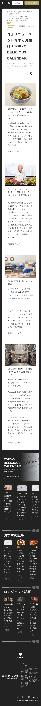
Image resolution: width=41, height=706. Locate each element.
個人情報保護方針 (26, 671)
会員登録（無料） (32, 3)
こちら (15, 151)
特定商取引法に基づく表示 (26, 684)
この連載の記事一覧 (12, 477)
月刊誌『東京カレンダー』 (33, 669)
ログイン (18, 3)
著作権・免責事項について (26, 677)
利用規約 (26, 666)
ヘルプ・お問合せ (22, 670)
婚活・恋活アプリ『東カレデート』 (33, 673)
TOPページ (22, 665)
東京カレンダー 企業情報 (22, 685)
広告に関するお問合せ (22, 677)
